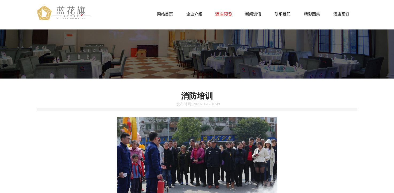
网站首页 (165, 14)
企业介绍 (194, 14)
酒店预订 (341, 14)
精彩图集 (312, 14)
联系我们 (283, 14)
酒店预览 (223, 14)
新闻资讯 (253, 14)
